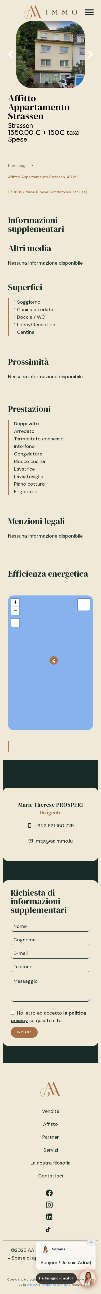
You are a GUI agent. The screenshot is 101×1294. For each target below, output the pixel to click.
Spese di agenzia (30, 1258)
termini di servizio (55, 1284)
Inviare (24, 1032)
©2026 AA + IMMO (32, 1250)
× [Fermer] (91, 1242)
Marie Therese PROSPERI (50, 805)
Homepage (17, 165)
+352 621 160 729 (54, 825)
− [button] (15, 611)
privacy (32, 1284)
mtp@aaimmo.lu (54, 841)
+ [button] (15, 603)
